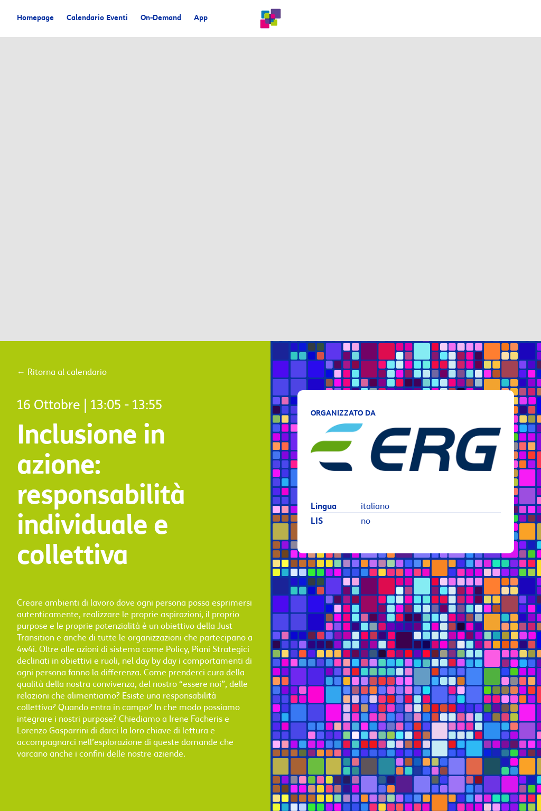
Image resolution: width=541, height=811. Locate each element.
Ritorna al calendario (62, 372)
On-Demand (161, 18)
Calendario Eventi (97, 18)
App (201, 18)
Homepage (35, 18)
